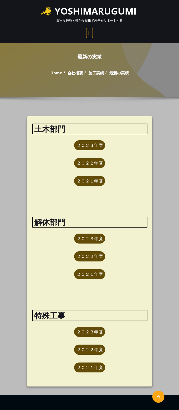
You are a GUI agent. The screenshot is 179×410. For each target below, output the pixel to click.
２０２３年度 (90, 145)
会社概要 (75, 73)
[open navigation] (89, 33)
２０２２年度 (90, 163)
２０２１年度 (90, 181)
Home (56, 73)
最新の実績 (119, 73)
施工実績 (96, 73)
